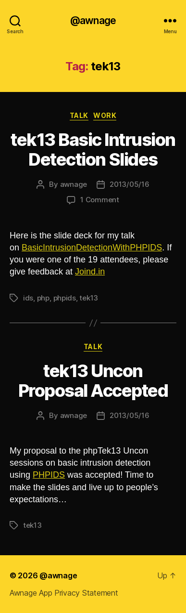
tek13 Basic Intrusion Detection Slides (93, 149)
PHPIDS (49, 475)
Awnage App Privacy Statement (64, 593)
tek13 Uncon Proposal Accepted (93, 380)
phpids (64, 297)
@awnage (93, 20)
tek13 (88, 297)
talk (79, 115)
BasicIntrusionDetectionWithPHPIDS (92, 247)
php (43, 297)
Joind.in (90, 271)
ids (28, 297)
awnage (73, 184)
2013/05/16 (129, 184)
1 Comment (99, 199)
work (104, 115)
